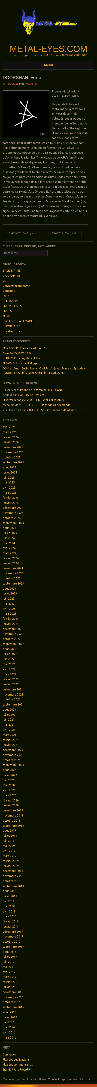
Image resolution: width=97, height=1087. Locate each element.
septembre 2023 (13, 583)
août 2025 (9, 467)
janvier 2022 (11, 684)
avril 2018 (9, 911)
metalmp (31, 83)
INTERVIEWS (11, 300)
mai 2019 (9, 845)
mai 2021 (9, 724)
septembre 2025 (13, 462)
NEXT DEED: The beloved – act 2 (24, 348)
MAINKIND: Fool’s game (21, 233)
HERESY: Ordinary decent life (21, 358)
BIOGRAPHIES (11, 275)
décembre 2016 (13, 992)
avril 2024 (9, 548)
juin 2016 (9, 1022)
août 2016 (9, 1012)
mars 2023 (9, 613)
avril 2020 (9, 790)
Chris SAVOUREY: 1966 (17, 353)
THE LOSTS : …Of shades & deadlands (46, 405)
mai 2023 (9, 603)
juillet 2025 (10, 472)
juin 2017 (9, 961)
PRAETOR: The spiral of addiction (67, 233)
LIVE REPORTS (12, 306)
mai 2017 (9, 966)
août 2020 (9, 770)
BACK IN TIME (12, 270)
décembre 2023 (13, 568)
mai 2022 (9, 664)
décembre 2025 (13, 447)
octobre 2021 (12, 699)
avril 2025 (9, 487)
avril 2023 (9, 608)
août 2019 (9, 830)
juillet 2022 (10, 653)
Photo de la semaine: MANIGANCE (42, 389)
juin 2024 (9, 538)
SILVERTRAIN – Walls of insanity (43, 399)
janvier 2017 (11, 986)
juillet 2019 (10, 835)
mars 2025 (9, 492)
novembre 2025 (13, 452)
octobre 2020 (12, 760)
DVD (6, 295)
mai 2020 (9, 785)
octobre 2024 (12, 517)
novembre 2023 (13, 573)
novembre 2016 (13, 997)
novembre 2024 (13, 512)
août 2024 (9, 527)
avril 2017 (9, 971)
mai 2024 (9, 543)
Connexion (10, 1054)
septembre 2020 (13, 764)
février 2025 (11, 497)
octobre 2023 (12, 578)
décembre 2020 (13, 749)
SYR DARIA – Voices (31, 394)
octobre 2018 (12, 881)
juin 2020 (9, 780)
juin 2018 (9, 901)
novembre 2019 (13, 815)
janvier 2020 (11, 805)
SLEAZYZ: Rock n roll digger (21, 363)
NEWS (6, 316)
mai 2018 (9, 906)
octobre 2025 (12, 457)
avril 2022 (9, 669)
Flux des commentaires (18, 1064)
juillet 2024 (10, 532)
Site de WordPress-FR (16, 1069)
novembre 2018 (13, 875)
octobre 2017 (12, 941)
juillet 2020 (10, 775)
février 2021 (11, 739)
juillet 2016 (10, 1017)
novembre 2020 (13, 754)
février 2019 (11, 860)
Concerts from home (16, 285)
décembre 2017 (13, 931)
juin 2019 (9, 840)
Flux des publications (16, 1059)
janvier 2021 (11, 744)
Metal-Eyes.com (48, 49)
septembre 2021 (13, 704)
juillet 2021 (10, 714)
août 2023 (9, 588)
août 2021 (9, 709)
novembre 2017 (13, 936)
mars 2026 (9, 432)
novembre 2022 (13, 633)
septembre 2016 (13, 1007)
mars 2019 (9, 855)
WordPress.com (82, 1079)
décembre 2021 (13, 689)
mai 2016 (9, 1027)
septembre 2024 (13, 522)
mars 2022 (9, 674)
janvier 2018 (11, 926)
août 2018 (9, 891)
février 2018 (11, 921)
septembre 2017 (13, 946)
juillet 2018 (10, 896)
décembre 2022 (13, 628)
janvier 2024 (11, 563)
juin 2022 (9, 659)
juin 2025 (9, 477)
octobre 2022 (12, 638)
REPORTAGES (11, 326)
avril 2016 (9, 1032)
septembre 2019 (13, 825)
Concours (9, 290)
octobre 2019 (12, 820)
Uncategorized (12, 331)
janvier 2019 (11, 866)
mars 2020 (9, 795)
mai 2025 (9, 482)
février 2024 (11, 558)
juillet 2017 (10, 956)
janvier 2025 (11, 502)
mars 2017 (9, 976)
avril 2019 (9, 850)
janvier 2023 (11, 623)
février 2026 (11, 437)
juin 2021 (9, 719)
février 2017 (11, 981)
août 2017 (9, 951)
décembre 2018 (13, 870)
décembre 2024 (13, 507)
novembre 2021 (13, 694)
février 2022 (11, 679)
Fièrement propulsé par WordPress (25, 1079)
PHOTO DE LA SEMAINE (18, 321)
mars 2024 (9, 553)
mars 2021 (9, 734)
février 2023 (11, 618)
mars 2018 (9, 916)
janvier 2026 (11, 442)
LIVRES (7, 310)
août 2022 (9, 649)
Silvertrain (9, 399)
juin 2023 (9, 598)
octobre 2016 (12, 1002)
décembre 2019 (13, 810)
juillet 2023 (10, 593)
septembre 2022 (13, 643)
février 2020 (11, 800)
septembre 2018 (13, 886)
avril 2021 (9, 729)
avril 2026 (9, 427)
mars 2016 (9, 1037)
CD (4, 280)
